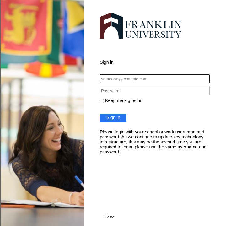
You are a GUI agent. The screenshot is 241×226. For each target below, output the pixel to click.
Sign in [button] (113, 117)
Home (109, 217)
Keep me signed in (123, 100)
